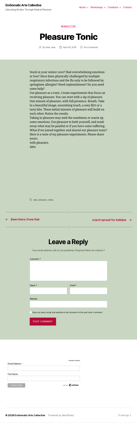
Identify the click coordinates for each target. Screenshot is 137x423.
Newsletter (68, 27)
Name (33, 286)
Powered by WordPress (62, 415)
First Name (13, 374)
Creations (113, 7)
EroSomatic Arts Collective (24, 5)
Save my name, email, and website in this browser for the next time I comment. (67, 312)
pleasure (43, 200)
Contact (127, 7)
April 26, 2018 (70, 47)
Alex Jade (50, 47)
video (51, 200)
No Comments (91, 47)
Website (33, 299)
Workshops (96, 7)
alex (35, 200)
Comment (35, 259)
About (82, 7)
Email (73, 286)
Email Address (15, 364)
